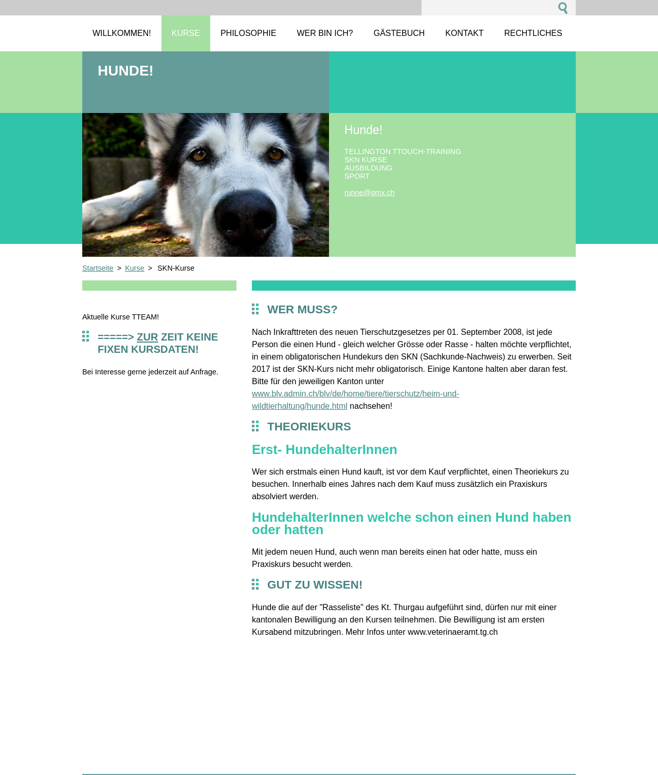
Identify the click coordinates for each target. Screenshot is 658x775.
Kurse (134, 268)
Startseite (98, 268)
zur (147, 337)
